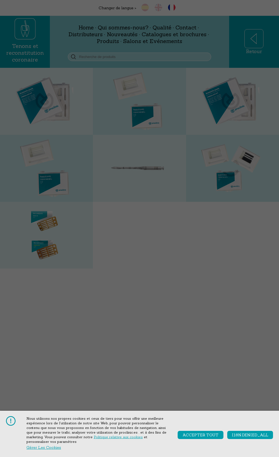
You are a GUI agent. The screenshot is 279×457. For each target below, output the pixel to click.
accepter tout (201, 434)
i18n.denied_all (250, 434)
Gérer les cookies (43, 447)
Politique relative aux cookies (118, 437)
